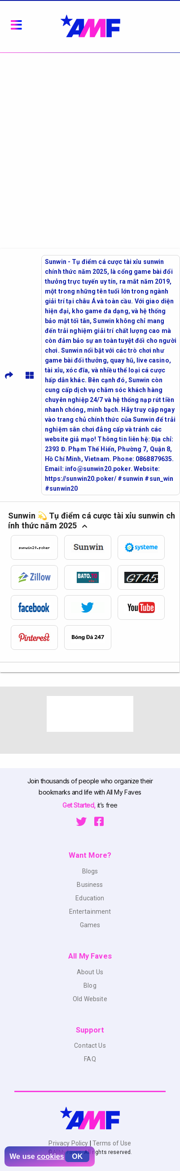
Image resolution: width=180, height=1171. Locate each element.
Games (90, 925)
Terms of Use (111, 1143)
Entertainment (90, 911)
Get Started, (79, 805)
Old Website (90, 998)
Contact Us (89, 1045)
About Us (90, 972)
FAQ (90, 1059)
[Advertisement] (90, 147)
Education (89, 898)
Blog (90, 985)
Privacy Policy (68, 1143)
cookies (50, 1156)
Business (90, 884)
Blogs (90, 871)
